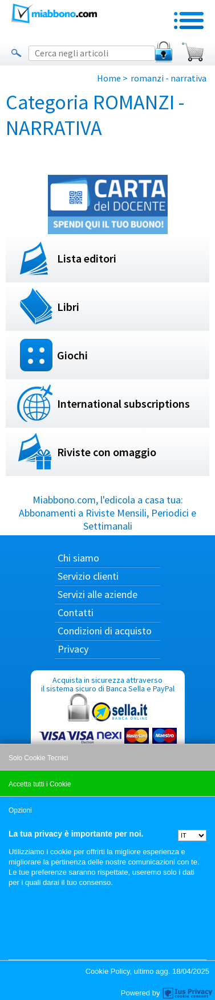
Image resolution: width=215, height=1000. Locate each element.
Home (109, 78)
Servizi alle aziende (97, 594)
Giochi (72, 355)
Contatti (76, 612)
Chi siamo (78, 557)
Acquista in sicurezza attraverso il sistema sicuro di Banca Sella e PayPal (107, 729)
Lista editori (86, 258)
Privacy (73, 648)
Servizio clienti (88, 576)
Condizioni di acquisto (105, 630)
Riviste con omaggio (106, 452)
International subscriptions (123, 403)
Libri (68, 307)
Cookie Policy (108, 971)
